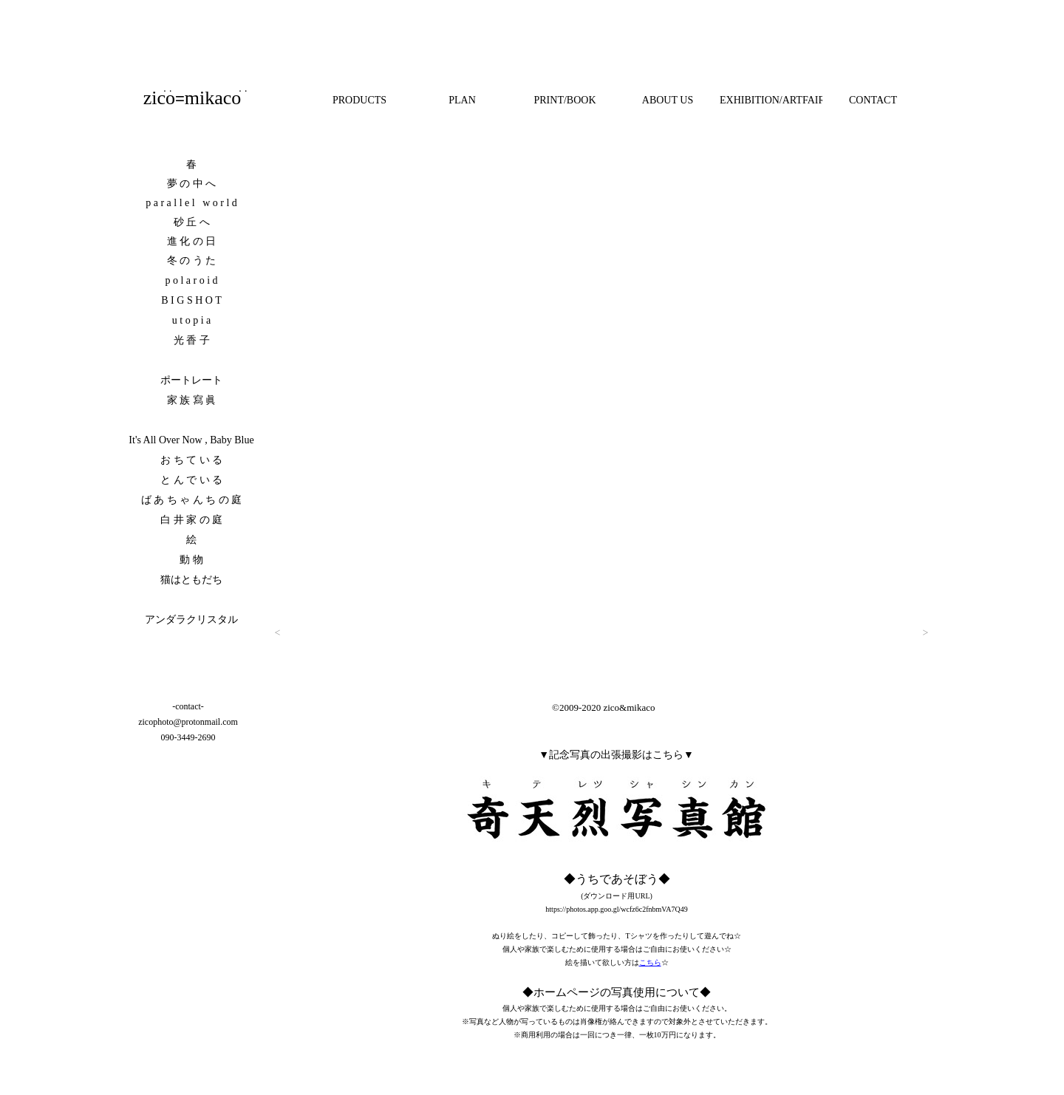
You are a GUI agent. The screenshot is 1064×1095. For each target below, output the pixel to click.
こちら (650, 962)
